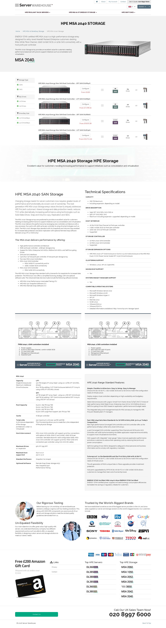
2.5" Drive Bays (23, 118)
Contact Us (36, 614)
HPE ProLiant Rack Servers (37, 12)
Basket (142, 7)
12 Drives (21, 101)
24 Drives (21, 106)
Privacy (54, 567)
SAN (20, 85)
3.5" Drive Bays (23, 123)
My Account (113, 2)
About (103, 2)
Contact (123, 2)
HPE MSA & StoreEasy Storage (83, 12)
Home (18, 31)
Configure (85, 88)
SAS (19, 89)
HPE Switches (128, 12)
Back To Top (147, 623)
